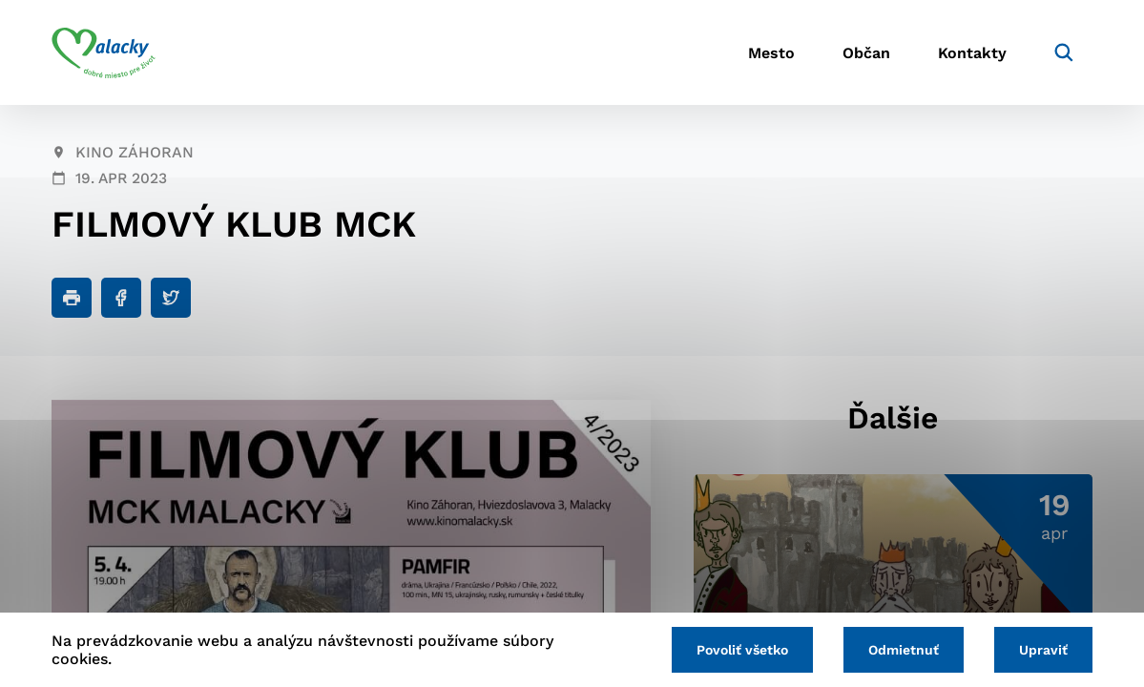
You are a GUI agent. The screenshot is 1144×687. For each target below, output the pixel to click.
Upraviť (1043, 649)
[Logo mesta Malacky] (104, 52)
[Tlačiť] (72, 298)
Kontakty (972, 53)
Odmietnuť (903, 649)
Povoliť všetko (742, 649)
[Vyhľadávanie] (1063, 52)
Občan (866, 53)
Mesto (771, 53)
